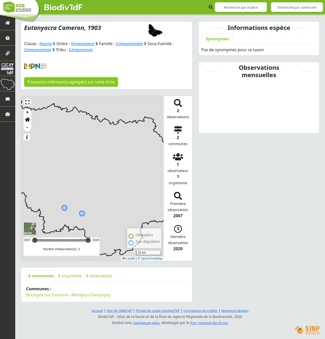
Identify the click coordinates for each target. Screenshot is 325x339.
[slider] (88, 240)
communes (41, 276)
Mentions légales (237, 310)
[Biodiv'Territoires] (7, 83)
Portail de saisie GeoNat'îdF (157, 310)
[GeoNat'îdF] (7, 68)
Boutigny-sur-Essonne (47, 295)
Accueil (95, 310)
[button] (27, 102)
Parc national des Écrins (210, 322)
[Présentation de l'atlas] (7, 37)
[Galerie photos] (7, 114)
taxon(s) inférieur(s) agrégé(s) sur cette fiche (71, 82)
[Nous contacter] (7, 98)
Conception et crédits (201, 310)
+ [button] (27, 112)
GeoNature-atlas (145, 322)
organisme (70, 276)
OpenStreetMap (151, 258)
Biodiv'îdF (63, 8)
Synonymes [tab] (217, 39)
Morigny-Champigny (90, 295)
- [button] (27, 128)
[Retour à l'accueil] (7, 22)
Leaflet (128, 258)
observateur (99, 276)
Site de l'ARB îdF (117, 310)
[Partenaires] (7, 53)
